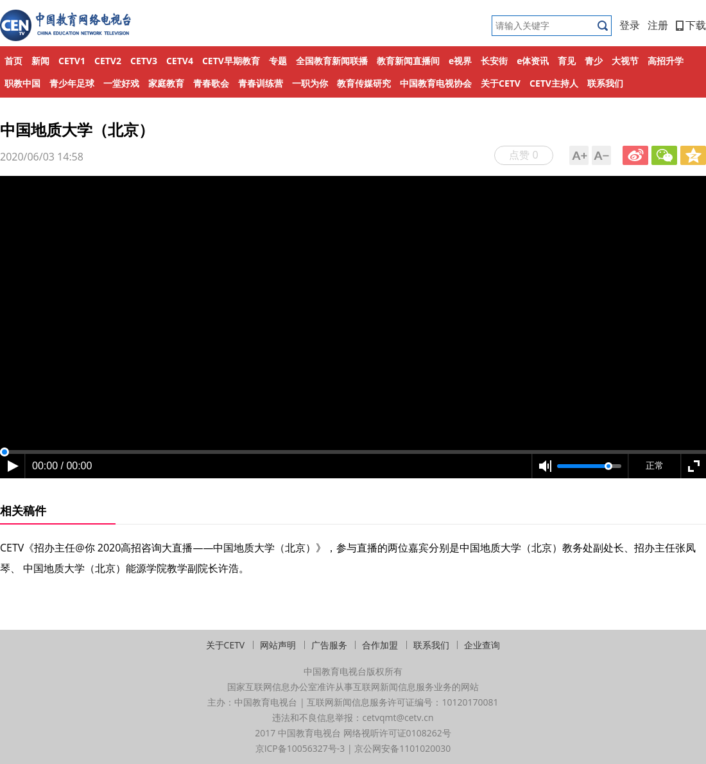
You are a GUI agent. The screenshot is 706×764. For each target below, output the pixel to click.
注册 (658, 25)
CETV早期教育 (231, 61)
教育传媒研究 (364, 83)
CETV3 (143, 61)
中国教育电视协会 (436, 83)
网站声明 (278, 645)
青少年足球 (71, 83)
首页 (13, 61)
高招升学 (666, 61)
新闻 (40, 61)
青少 (594, 61)
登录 (629, 25)
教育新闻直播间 (408, 61)
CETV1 (71, 61)
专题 (278, 61)
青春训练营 (260, 83)
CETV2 (107, 61)
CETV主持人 (554, 83)
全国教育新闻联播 (332, 61)
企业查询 (482, 645)
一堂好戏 (121, 83)
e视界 (460, 61)
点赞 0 (523, 155)
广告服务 (329, 645)
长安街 (494, 61)
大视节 (625, 61)
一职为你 (310, 83)
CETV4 (179, 61)
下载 (691, 25)
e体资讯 (533, 61)
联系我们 (605, 83)
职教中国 (22, 83)
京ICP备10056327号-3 (300, 748)
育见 (567, 61)
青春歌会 (211, 83)
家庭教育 (166, 83)
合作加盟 (380, 645)
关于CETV (501, 83)
